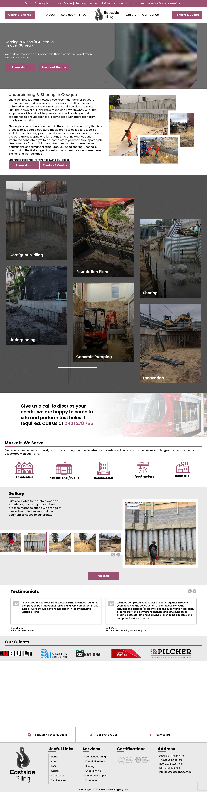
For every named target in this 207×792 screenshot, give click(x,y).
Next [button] (194, 591)
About (50, 15)
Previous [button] (190, 591)
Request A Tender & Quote (51, 734)
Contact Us (150, 15)
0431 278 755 (78, 423)
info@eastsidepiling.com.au (175, 772)
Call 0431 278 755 (107, 734)
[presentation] (113, 555)
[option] (56, 614)
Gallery (131, 15)
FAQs (82, 15)
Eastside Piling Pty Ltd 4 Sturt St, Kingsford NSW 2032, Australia (171, 759)
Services (67, 15)
